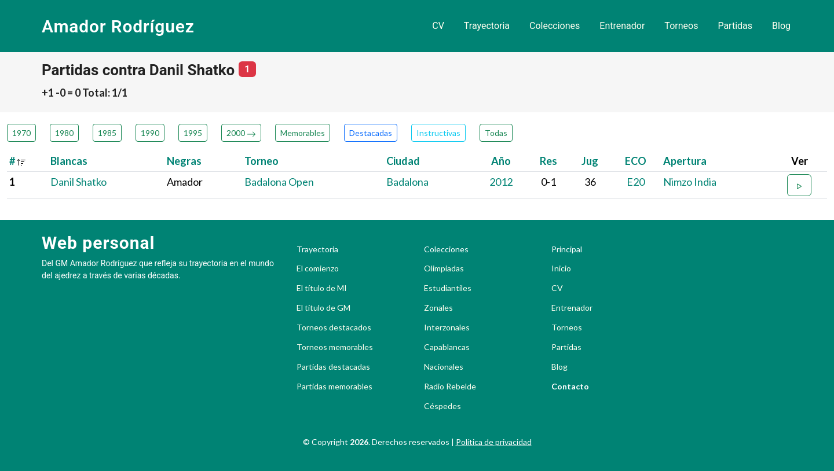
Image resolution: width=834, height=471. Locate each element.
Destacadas (370, 133)
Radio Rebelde (450, 386)
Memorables (302, 133)
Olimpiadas (444, 268)
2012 (501, 181)
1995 (193, 133)
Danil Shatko (78, 181)
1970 (21, 133)
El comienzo (318, 268)
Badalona (407, 181)
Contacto (570, 386)
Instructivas (438, 133)
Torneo (261, 160)
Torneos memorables (335, 347)
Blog (781, 25)
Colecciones (554, 25)
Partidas (735, 25)
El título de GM (323, 308)
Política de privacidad (494, 442)
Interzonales (447, 327)
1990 (150, 133)
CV (438, 25)
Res (548, 160)
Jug (589, 160)
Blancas (68, 160)
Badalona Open (279, 181)
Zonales (438, 308)
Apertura (685, 160)
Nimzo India (689, 181)
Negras (184, 160)
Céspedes (442, 406)
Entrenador (622, 25)
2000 (241, 133)
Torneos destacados (334, 327)
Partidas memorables (334, 386)
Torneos (681, 25)
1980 (64, 133)
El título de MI (322, 288)
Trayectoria (487, 25)
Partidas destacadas (333, 367)
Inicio (561, 268)
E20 (636, 181)
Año (501, 160)
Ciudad (403, 160)
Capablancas (447, 347)
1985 (107, 133)
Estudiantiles (447, 288)
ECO (635, 160)
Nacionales (443, 367)
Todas (496, 133)
